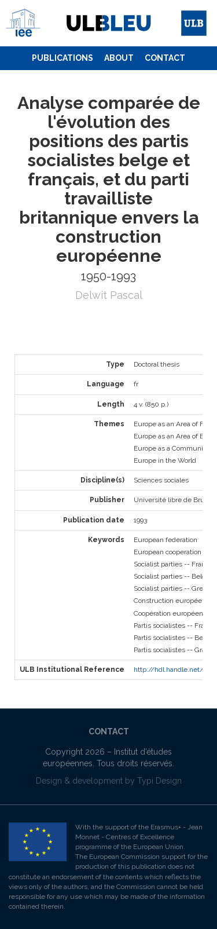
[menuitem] (62, 58)
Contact (165, 58)
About (119, 58)
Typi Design (159, 780)
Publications (62, 58)
